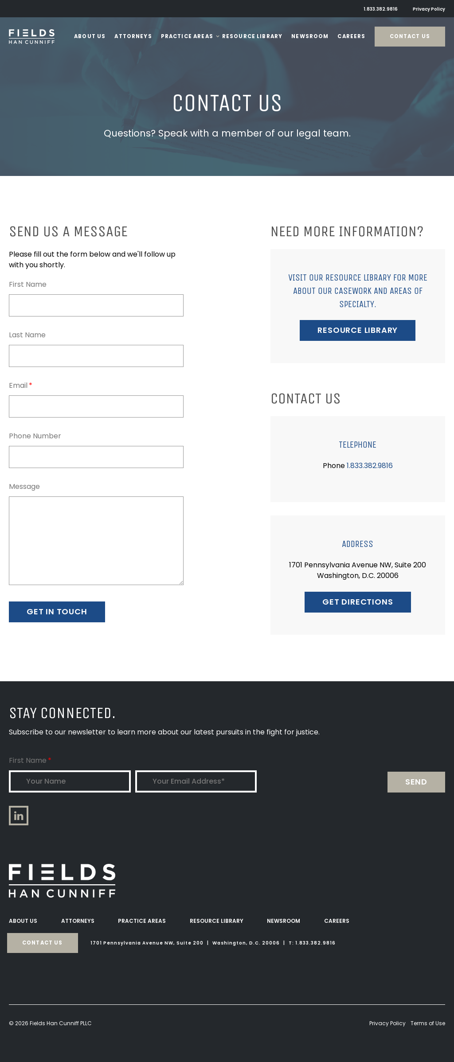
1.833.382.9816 (370, 466)
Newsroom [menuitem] (283, 921)
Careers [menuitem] (336, 921)
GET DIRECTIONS (357, 601)
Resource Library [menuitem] (216, 921)
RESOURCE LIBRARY (357, 330)
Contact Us (410, 36)
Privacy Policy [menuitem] (429, 9)
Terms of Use (428, 1023)
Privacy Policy (387, 1023)
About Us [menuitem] (23, 921)
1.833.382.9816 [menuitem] (381, 9)
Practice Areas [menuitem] (142, 921)
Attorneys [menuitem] (77, 921)
